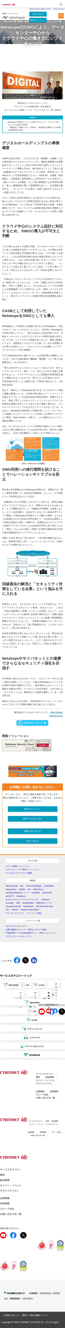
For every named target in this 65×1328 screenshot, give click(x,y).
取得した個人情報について (35, 1315)
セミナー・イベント (45, 1080)
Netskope (45, 899)
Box (21, 886)
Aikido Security (12, 886)
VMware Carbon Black (29, 910)
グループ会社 (42, 1094)
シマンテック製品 (34, 913)
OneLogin (10, 903)
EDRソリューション (47, 933)
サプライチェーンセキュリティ (19, 936)
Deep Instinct (11, 889)
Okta (18, 903)
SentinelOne (28, 906)
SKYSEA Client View (44, 906)
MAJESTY (10, 896)
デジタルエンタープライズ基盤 (19, 873)
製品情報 (50, 1077)
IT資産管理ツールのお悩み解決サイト (21, 933)
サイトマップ (59, 9)
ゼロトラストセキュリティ (40, 9)
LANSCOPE (47, 893)
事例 (38, 1077)
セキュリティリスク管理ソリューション (22, 869)
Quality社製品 (28, 903)
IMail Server (38, 889)
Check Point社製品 (33, 886)
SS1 (7, 910)
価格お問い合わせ (32, 831)
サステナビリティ (44, 1083)
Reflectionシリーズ (44, 903)
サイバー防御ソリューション (18, 866)
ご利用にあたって (11, 1315)
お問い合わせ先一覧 (45, 1097)
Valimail (15, 910)
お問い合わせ (38, 14)
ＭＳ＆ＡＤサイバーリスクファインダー (22, 899)
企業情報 (40, 1091)
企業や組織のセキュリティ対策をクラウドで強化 (26, 929)
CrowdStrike (49, 886)
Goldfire (22, 889)
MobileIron (21, 896)
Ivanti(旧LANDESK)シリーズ (17, 893)
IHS (29, 889)
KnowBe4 (36, 893)
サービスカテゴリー (45, 1073)
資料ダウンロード (38, 20)
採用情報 (54, 1091)
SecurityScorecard (13, 906)
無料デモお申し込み (32, 819)
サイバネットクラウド (15, 913)
